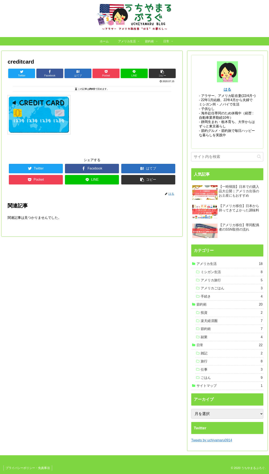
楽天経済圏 (232, 321)
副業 (232, 337)
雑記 (232, 353)
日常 (229, 345)
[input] (227, 157)
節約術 (229, 304)
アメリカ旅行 (232, 280)
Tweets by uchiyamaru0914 (211, 440)
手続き (232, 296)
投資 (232, 313)
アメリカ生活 (229, 264)
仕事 (232, 369)
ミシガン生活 (232, 272)
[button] (259, 156)
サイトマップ (229, 386)
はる (227, 89)
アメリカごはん (232, 288)
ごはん (232, 378)
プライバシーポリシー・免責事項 (28, 468)
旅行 (232, 361)
